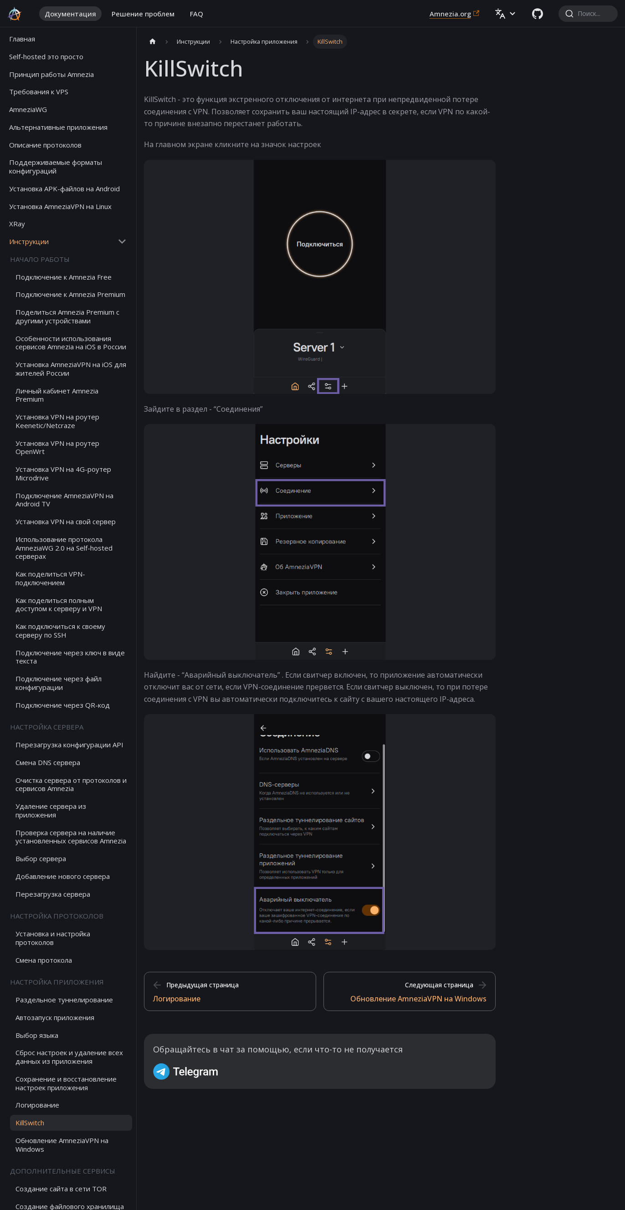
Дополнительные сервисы (62, 1170)
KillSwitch (29, 1122)
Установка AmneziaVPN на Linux (60, 206)
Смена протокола (43, 960)
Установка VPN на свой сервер (65, 521)
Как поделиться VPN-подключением (50, 578)
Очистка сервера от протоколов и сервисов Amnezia (71, 784)
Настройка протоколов (56, 915)
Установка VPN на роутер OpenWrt (57, 447)
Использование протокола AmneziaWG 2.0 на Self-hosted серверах (64, 548)
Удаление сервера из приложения (50, 810)
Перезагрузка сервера (52, 894)
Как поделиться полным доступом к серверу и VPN (58, 604)
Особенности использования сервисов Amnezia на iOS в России (70, 343)
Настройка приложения (57, 981)
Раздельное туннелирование (64, 999)
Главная (22, 38)
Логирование (37, 1104)
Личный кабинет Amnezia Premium (56, 395)
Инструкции (29, 241)
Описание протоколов (45, 144)
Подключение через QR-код (62, 705)
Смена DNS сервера (47, 762)
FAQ (196, 13)
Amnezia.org (454, 13)
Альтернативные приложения (58, 127)
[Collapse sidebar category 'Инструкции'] (122, 242)
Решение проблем (143, 13)
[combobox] (588, 13)
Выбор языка (36, 1035)
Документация (70, 13)
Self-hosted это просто (46, 56)
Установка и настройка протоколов (52, 938)
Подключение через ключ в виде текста (70, 657)
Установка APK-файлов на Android (64, 188)
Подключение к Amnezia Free (63, 276)
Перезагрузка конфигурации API (69, 744)
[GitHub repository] (537, 13)
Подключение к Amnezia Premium (70, 294)
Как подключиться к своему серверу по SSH (60, 630)
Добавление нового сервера (62, 876)
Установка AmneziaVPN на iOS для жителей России (70, 369)
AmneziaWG (28, 109)
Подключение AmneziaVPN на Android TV (64, 500)
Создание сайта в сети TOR (61, 1188)
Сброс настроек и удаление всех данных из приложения (69, 1057)
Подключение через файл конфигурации (58, 683)
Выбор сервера (40, 858)
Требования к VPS (38, 91)
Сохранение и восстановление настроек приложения (66, 1083)
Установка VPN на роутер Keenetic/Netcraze (57, 421)
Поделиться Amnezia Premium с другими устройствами (67, 316)
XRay (17, 223)
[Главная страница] (152, 42)
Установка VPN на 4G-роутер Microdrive (63, 473)
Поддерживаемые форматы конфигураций (55, 166)
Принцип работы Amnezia (51, 74)
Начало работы (40, 259)
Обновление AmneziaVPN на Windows (61, 1145)
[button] (506, 13)
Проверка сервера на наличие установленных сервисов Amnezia (70, 837)
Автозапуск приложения (54, 1017)
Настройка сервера (46, 726)
